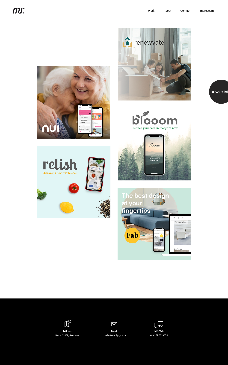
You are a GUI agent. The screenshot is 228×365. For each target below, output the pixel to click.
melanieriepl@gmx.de (115, 335)
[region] (74, 102)
